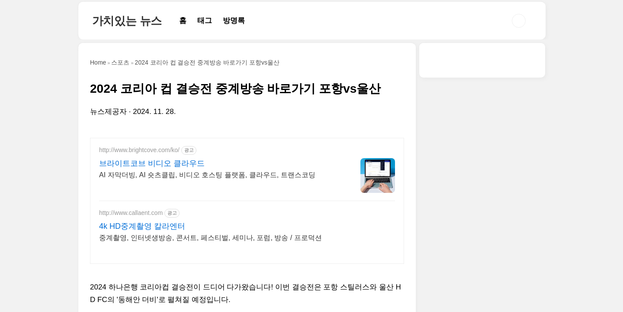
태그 (204, 20)
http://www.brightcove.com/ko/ (139, 149)
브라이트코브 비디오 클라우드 (152, 163)
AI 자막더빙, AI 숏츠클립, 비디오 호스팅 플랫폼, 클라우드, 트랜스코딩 (207, 175)
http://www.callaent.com (131, 212)
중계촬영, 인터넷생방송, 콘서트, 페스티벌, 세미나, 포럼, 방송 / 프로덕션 (210, 237)
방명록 (234, 20)
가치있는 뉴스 (127, 21)
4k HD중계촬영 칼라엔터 (142, 226)
